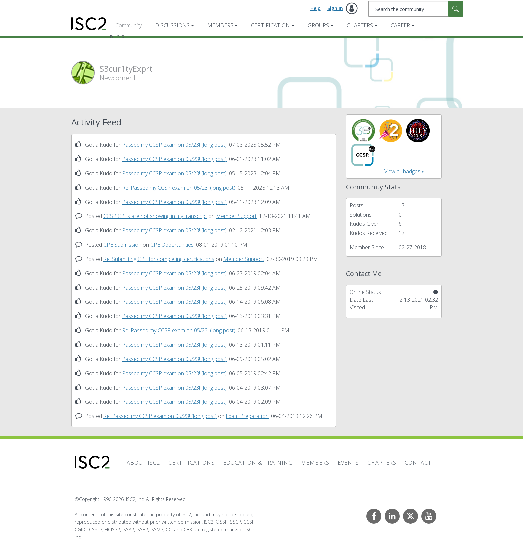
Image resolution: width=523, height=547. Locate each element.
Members (220, 25)
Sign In (335, 8)
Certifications (191, 462)
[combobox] (415, 9)
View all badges (402, 171)
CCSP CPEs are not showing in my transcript (155, 216)
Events (348, 462)
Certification (270, 25)
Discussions (172, 25)
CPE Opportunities (172, 244)
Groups (318, 25)
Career (400, 25)
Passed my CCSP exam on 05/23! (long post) (174, 144)
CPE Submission (122, 244)
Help (315, 8)
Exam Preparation (247, 416)
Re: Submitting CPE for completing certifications (158, 259)
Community (128, 25)
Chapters (360, 25)
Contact (418, 462)
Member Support (236, 216)
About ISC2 (143, 462)
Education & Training (258, 462)
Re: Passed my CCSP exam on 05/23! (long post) (178, 187)
